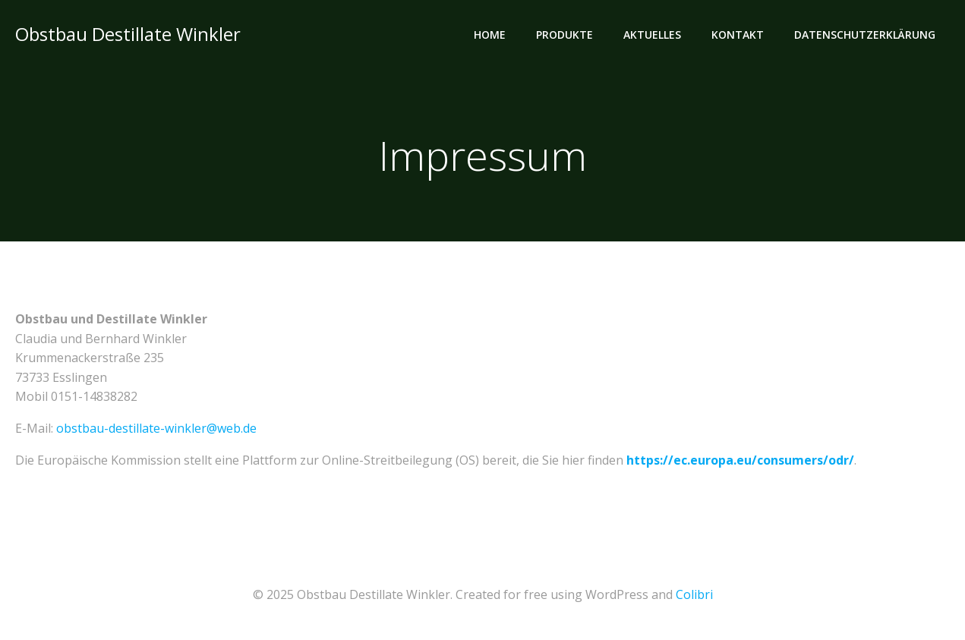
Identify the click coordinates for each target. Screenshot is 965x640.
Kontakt (737, 34)
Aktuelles (652, 34)
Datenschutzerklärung (864, 34)
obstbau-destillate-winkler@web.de (156, 428)
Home (490, 34)
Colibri (694, 594)
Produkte (564, 34)
